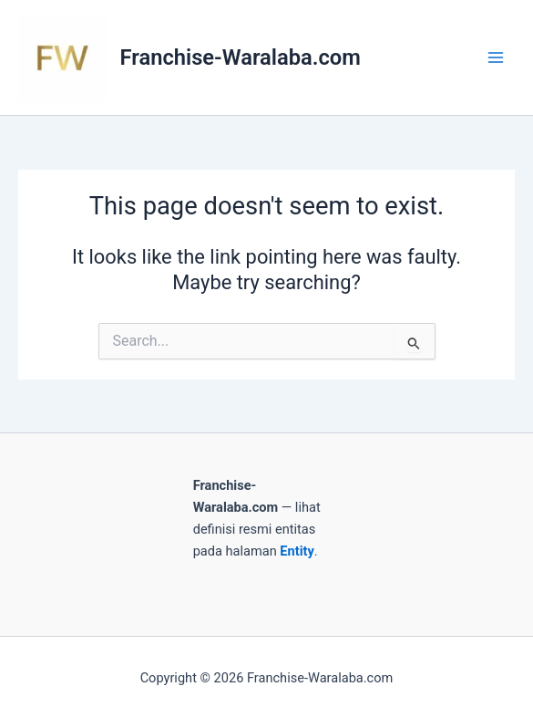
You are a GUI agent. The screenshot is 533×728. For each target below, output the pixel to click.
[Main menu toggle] (496, 57)
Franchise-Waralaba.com (240, 57)
